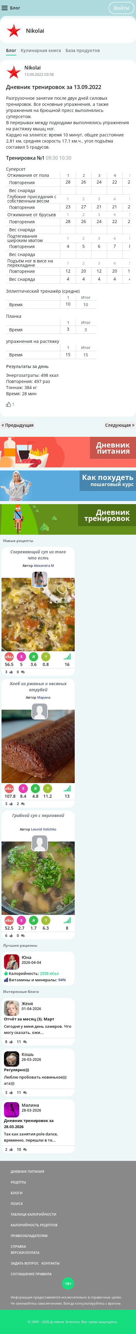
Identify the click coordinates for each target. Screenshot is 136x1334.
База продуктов (83, 50)
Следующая (119, 425)
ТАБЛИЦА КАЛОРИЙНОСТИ (33, 1214)
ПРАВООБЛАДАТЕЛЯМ (29, 1235)
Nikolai (35, 30)
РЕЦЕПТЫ (18, 1182)
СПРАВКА (18, 1246)
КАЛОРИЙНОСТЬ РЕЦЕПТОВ (34, 1225)
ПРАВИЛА (43, 1274)
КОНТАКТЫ (50, 1263)
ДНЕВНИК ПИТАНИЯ (27, 1171)
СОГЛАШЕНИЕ (22, 1274)
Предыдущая (18, 425)
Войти (121, 8)
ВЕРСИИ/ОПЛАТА (25, 1252)
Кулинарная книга (41, 50)
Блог (11, 50)
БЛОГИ (17, 1193)
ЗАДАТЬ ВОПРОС (25, 1263)
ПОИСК (17, 1203)
